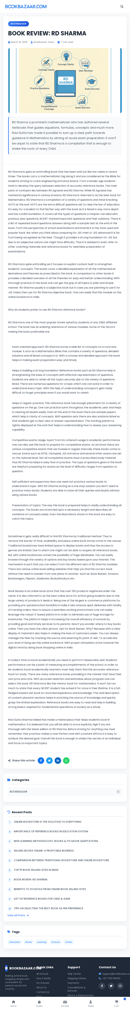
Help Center (74, 973)
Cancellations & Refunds (77, 989)
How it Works (43, 978)
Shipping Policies (77, 978)
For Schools (42, 983)
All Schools (42, 973)
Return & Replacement (81, 995)
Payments (73, 983)
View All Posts (18, 915)
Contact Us (42, 992)
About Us (41, 987)
